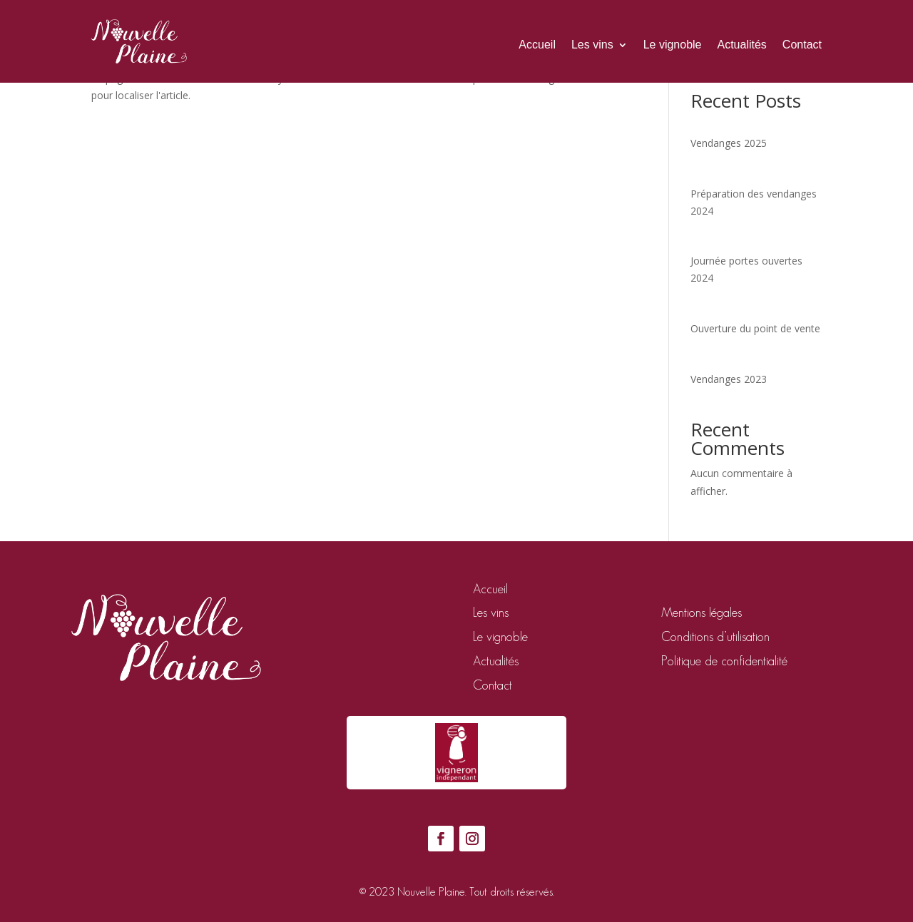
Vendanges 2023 (728, 379)
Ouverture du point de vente (755, 328)
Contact (802, 45)
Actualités (741, 45)
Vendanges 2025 (728, 143)
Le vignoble (672, 45)
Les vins (592, 45)
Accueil (537, 45)
